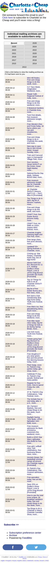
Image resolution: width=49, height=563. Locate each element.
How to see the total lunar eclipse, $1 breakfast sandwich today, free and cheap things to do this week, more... (35, 500)
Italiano (24, 560)
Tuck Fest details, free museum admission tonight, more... (34, 118)
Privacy (40, 557)
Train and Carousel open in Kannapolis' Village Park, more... (35, 157)
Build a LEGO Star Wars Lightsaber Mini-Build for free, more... (34, 440)
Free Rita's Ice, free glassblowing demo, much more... (35, 309)
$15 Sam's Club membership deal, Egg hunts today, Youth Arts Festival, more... (35, 300)
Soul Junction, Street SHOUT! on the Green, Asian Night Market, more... (34, 166)
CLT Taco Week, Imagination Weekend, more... (34, 89)
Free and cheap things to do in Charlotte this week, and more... (35, 140)
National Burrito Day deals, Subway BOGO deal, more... (35, 175)
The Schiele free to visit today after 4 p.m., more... (34, 401)
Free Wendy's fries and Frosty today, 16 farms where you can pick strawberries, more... (35, 129)
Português (8, 560)
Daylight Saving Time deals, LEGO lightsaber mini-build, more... (34, 420)
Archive (13, 535)
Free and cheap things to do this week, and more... (34, 209)
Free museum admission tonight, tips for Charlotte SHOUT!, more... (34, 183)
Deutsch (42, 560)
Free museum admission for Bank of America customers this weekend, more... (35, 430)
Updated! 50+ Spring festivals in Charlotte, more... (34, 249)
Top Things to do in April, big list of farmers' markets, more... (34, 201)
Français (14, 560)
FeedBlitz (27, 538)
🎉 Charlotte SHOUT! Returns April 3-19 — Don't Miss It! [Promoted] (34, 192)
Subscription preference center (25, 532)
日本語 (47, 560)
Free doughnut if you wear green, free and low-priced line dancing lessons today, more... (35, 358)
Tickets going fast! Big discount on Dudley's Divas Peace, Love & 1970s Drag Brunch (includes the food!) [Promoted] (35, 345)
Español (19, 560)
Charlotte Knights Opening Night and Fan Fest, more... (34, 235)
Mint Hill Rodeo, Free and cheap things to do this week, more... (33, 81)
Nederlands (30, 560)
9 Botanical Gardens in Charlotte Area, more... (35, 110)
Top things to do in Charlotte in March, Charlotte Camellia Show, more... (34, 511)
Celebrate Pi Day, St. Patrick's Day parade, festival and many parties (35, 377)
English (3, 560)
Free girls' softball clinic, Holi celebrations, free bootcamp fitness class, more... (34, 450)
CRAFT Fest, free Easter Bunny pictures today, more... (34, 217)
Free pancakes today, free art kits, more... (34, 479)
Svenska (36, 560)
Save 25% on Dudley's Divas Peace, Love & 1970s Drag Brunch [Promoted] (35, 488)
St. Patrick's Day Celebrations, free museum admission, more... (35, 471)
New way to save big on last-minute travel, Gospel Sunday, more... (34, 149)
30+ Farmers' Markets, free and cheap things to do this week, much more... (34, 410)
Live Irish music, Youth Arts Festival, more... (35, 334)
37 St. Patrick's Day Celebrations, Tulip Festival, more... (35, 394)
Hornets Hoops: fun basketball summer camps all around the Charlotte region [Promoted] (35, 461)
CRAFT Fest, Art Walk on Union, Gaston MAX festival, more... (33, 226)
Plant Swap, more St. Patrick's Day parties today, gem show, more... (34, 368)
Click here (7, 17)
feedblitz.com (22, 557)
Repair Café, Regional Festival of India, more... (35, 96)
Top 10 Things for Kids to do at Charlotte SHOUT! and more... (34, 283)
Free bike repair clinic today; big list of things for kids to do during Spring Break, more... (34, 325)
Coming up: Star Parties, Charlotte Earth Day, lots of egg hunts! (34, 257)
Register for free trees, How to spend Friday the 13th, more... (35, 386)
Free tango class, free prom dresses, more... (34, 242)
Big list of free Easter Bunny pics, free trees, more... (34, 291)
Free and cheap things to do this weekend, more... (34, 103)
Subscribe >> (11, 524)
